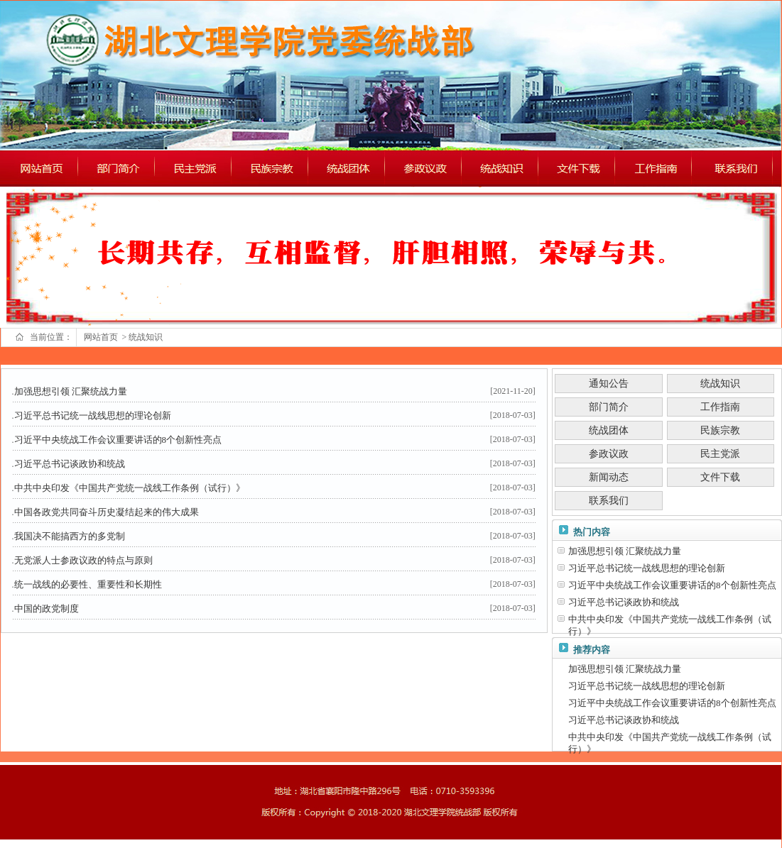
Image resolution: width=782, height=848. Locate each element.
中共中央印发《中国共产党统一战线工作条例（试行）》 (129, 488)
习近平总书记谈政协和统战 (69, 463)
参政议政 (609, 453)
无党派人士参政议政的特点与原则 (83, 560)
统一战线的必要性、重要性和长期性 (88, 584)
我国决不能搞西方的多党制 (69, 536)
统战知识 (147, 337)
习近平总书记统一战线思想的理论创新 (92, 415)
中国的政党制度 (46, 608)
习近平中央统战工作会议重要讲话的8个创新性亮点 (118, 439)
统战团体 (609, 430)
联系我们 (609, 500)
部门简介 (609, 407)
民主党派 (720, 453)
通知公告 (609, 383)
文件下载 (720, 477)
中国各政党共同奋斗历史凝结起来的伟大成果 (106, 512)
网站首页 (102, 337)
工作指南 (720, 407)
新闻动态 (609, 477)
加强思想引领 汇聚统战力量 (70, 391)
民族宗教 (720, 430)
